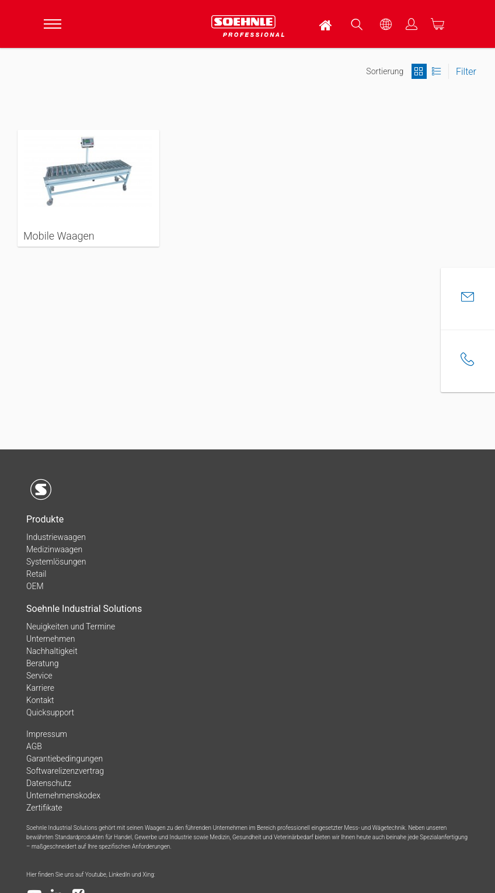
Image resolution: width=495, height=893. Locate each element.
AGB (34, 746)
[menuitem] (326, 24)
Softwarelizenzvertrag (65, 771)
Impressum (46, 734)
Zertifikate (44, 807)
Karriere (40, 688)
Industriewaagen (56, 537)
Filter (466, 71)
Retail (36, 574)
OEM (35, 586)
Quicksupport (50, 712)
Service (39, 675)
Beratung (42, 663)
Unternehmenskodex (63, 795)
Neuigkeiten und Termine (70, 626)
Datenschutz (48, 783)
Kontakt (40, 700)
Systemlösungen (56, 561)
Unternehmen (50, 638)
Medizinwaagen (54, 549)
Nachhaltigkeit (52, 651)
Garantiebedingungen (64, 758)
